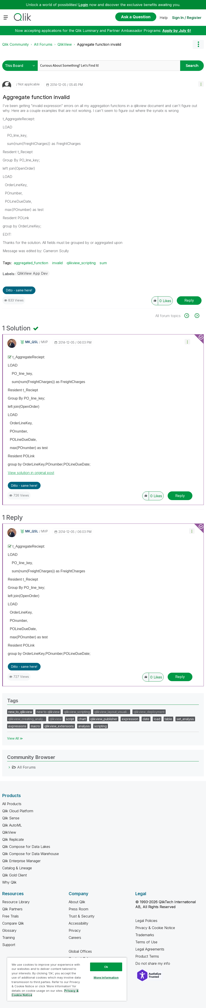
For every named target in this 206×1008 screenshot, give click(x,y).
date (146, 719)
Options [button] (198, 44)
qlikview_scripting (81, 263)
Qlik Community (15, 44)
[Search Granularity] (21, 65)
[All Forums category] (9, 767)
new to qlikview (48, 712)
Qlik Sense (10, 818)
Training (8, 937)
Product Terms (147, 956)
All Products (11, 804)
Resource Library (16, 902)
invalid (57, 263)
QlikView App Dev (32, 273)
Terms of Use (146, 942)
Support (8, 944)
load (157, 719)
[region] (67, 979)
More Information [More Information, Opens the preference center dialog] (106, 977)
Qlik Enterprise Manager (21, 861)
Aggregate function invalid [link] (99, 44)
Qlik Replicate (13, 839)
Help (164, 17)
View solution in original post (31, 472)
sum (103, 263)
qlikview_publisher (103, 719)
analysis (84, 726)
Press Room (78, 909)
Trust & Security (82, 916)
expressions (17, 726)
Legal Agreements (149, 949)
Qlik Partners (12, 909)
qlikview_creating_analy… (26, 719)
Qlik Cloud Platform (17, 811)
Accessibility (78, 923)
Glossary (9, 930)
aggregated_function (31, 263)
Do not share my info (153, 963)
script (70, 719)
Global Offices (80, 951)
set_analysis (185, 719)
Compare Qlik (13, 923)
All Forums (43, 44)
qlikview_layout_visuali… (111, 712)
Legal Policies (146, 920)
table (168, 719)
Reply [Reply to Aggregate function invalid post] (189, 300)
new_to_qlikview (20, 712)
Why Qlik (9, 882)
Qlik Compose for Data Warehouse (30, 853)
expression (130, 719)
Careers (75, 937)
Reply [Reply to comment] (180, 495)
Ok (106, 967)
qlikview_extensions (59, 726)
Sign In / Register (187, 17)
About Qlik (77, 902)
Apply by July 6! (176, 30)
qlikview (55, 719)
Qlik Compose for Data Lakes (26, 846)
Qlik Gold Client (14, 875)
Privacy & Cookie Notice (155, 928)
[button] (201, 84)
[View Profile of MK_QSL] (31, 342)
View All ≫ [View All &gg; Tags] (15, 738)
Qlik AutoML (12, 825)
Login (83, 4)
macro (35, 726)
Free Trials (10, 916)
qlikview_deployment (149, 712)
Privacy (75, 930)
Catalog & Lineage (17, 868)
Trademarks (144, 935)
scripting (100, 726)
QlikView (65, 44)
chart (82, 719)
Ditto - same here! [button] (19, 290)
